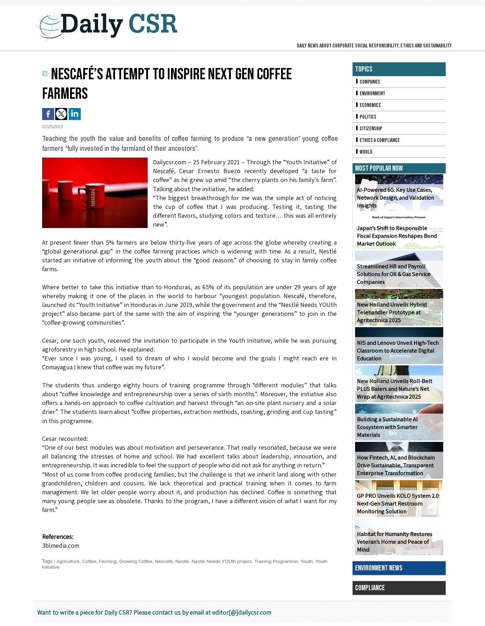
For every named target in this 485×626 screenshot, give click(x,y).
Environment (371, 94)
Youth (314, 561)
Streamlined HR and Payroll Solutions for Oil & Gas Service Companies (393, 277)
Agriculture (68, 561)
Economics (368, 106)
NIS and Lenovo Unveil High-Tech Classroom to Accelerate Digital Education (396, 353)
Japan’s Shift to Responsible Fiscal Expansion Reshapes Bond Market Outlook (398, 239)
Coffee (90, 561)
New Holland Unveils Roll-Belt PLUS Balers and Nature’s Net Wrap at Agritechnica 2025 (399, 392)
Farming (109, 561)
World (364, 154)
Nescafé (167, 561)
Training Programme (283, 561)
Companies (368, 82)
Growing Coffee (138, 561)
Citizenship (369, 130)
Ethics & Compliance (378, 142)
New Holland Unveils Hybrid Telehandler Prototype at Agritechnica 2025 (390, 315)
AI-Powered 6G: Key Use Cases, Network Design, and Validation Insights (395, 200)
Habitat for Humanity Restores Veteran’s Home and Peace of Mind (398, 548)
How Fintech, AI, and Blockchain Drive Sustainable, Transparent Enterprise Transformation (395, 468)
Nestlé (186, 561)
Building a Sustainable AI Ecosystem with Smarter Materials (398, 433)
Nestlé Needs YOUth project (227, 561)
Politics (366, 118)
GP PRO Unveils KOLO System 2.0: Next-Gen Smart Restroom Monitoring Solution (397, 506)
